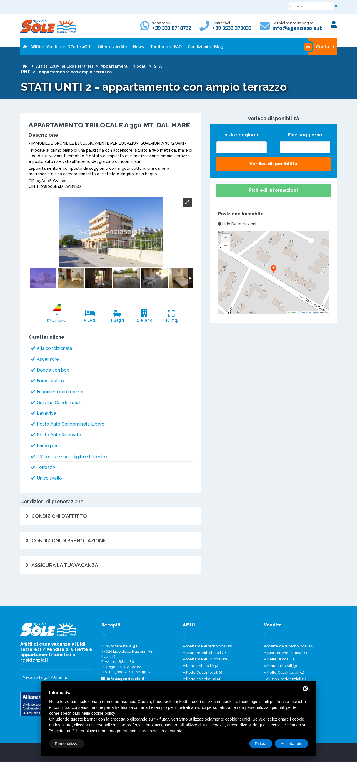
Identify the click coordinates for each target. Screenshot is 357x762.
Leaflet (292, 312)
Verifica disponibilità (273, 163)
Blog (218, 47)
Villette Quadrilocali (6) (203, 672)
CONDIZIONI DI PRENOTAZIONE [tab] (68, 541)
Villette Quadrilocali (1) (284, 672)
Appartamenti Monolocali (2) (207, 646)
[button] (273, 269)
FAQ (178, 47)
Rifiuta (261, 743)
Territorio (159, 47)
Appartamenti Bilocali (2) (204, 653)
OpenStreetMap (308, 312)
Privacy (29, 677)
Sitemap (60, 677)
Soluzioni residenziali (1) (285, 679)
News (138, 47)
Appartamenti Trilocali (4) (286, 653)
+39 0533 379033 (231, 27)
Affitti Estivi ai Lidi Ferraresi (64, 66)
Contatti (321, 47)
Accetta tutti (291, 743)
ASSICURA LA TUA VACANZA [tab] (64, 565)
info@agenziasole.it (297, 27)
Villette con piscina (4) (202, 679)
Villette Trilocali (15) (200, 666)
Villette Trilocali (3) (280, 666)
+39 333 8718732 (171, 27)
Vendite (53, 47)
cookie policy (103, 713)
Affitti (35, 47)
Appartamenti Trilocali (124, 66)
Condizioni (198, 47)
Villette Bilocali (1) (280, 659)
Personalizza (67, 743)
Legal (44, 677)
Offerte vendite (112, 47)
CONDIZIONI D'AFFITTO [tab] (59, 516)
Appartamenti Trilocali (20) (206, 659)
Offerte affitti (79, 47)
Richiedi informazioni (273, 190)
